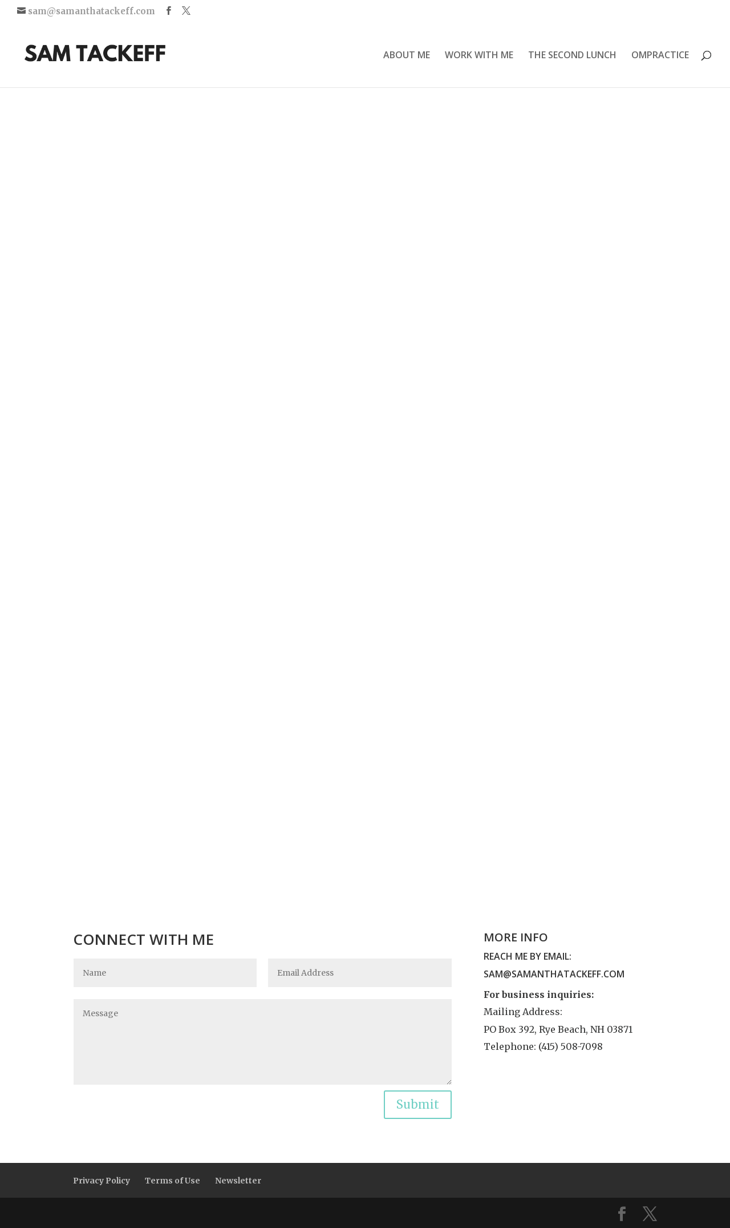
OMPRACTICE (660, 56)
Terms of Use (172, 1180)
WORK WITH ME (479, 56)
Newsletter (238, 1180)
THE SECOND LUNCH (572, 56)
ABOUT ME (406, 56)
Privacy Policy (101, 1180)
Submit (417, 1104)
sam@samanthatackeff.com (554, 974)
